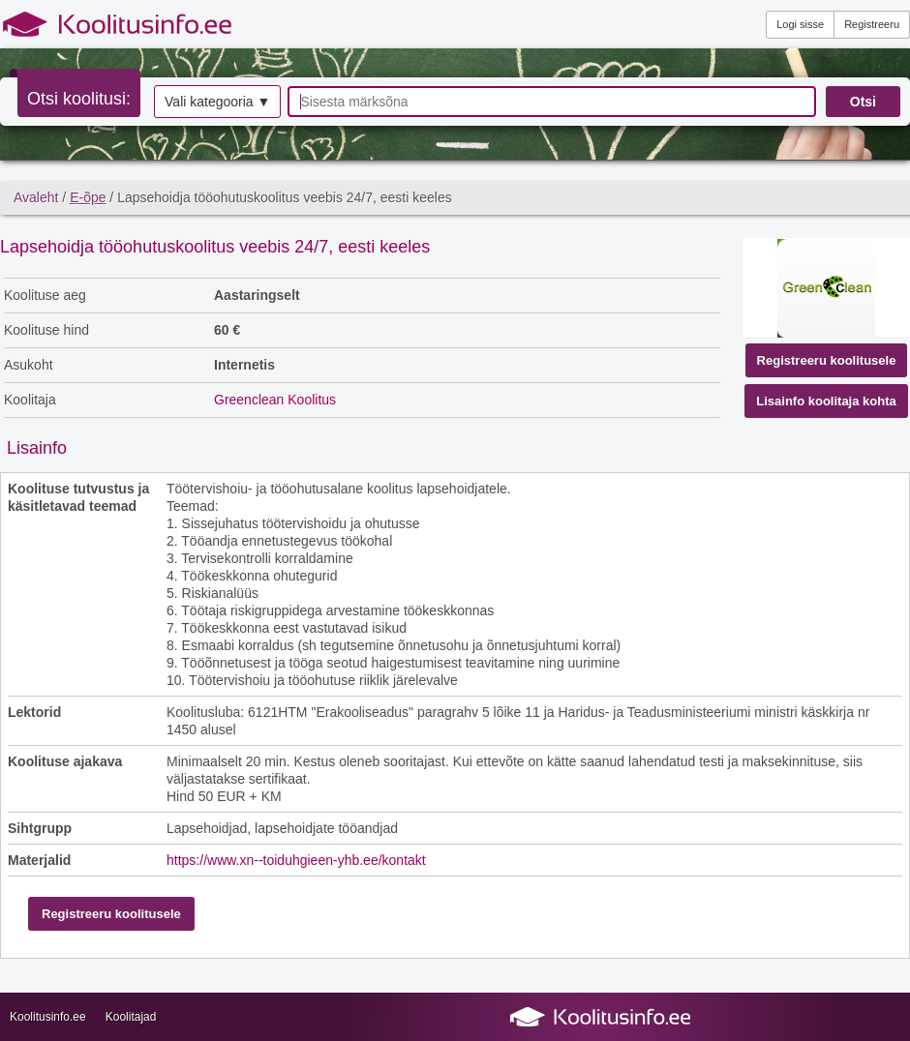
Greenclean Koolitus (275, 399)
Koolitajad (131, 1017)
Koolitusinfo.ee (48, 1017)
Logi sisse (800, 24)
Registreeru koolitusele (826, 360)
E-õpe (88, 197)
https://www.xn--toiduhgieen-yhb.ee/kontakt (296, 860)
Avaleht (36, 197)
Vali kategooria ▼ (217, 101)
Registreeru (871, 24)
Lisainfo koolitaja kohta (825, 401)
